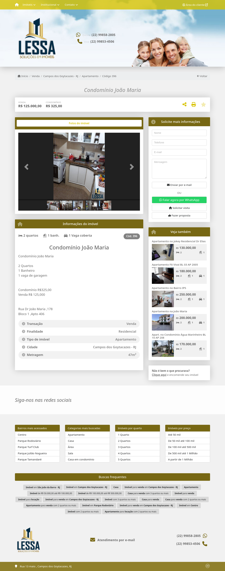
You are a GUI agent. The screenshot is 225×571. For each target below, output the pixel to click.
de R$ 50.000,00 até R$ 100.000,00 (51, 493)
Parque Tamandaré (29, 459)
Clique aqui (159, 375)
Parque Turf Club (28, 447)
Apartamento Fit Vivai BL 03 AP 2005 (175, 264)
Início (23, 76)
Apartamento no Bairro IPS (169, 288)
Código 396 (109, 76)
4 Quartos (124, 453)
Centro (22, 434)
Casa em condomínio (81, 459)
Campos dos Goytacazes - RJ (60, 76)
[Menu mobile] (17, 5)
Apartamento (90, 76)
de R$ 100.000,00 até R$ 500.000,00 (99, 493)
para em (151, 487)
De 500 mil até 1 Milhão (182, 453)
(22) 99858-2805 (103, 35)
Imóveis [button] (28, 4)
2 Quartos (124, 441)
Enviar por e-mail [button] (179, 185)
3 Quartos (124, 447)
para (184, 493)
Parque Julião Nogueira (32, 453)
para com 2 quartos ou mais (185, 499)
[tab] (30, 123)
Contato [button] (70, 4)
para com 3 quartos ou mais (148, 493)
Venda (36, 76)
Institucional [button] (48, 4)
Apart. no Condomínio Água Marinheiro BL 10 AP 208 (179, 336)
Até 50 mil (174, 434)
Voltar (202, 76)
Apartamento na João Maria (169, 311)
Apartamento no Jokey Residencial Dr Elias (179, 241)
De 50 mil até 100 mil (181, 441)
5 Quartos (124, 459)
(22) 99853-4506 (102, 41)
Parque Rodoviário (29, 441)
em (43, 487)
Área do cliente (195, 4)
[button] (27, 166)
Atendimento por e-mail (112, 540)
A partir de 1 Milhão (180, 459)
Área (71, 447)
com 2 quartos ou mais (83, 511)
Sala (70, 453)
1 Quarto (123, 434)
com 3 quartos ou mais (120, 499)
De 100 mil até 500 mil (182, 447)
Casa (71, 441)
